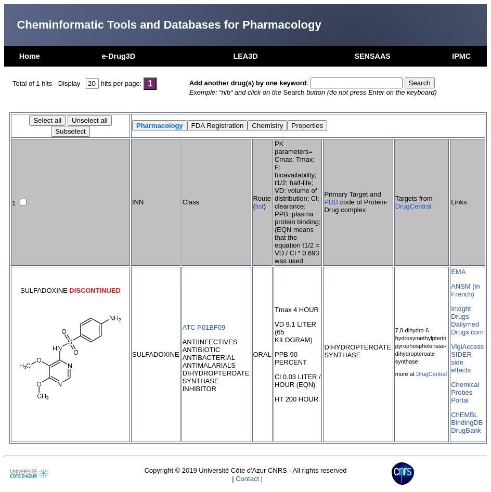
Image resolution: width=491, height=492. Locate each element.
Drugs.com (467, 332)
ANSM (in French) (465, 290)
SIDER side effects (461, 362)
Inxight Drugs (461, 312)
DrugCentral (413, 206)
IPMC (461, 56)
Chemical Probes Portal (465, 392)
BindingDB (467, 422)
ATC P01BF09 (204, 327)
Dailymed (465, 324)
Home (29, 56)
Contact (247, 479)
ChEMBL (464, 415)
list (259, 206)
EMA (458, 272)
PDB (331, 202)
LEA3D (245, 56)
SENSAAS (372, 56)
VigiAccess (467, 347)
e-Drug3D (118, 56)
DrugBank (466, 430)
